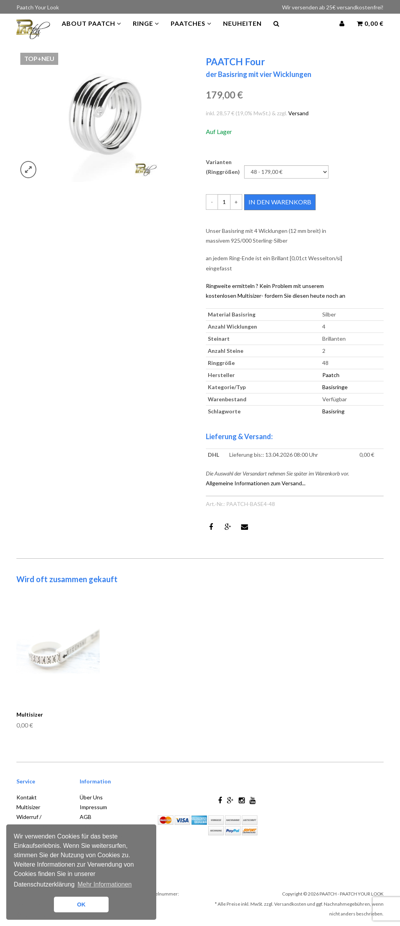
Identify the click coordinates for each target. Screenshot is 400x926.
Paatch (330, 375)
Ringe (146, 31)
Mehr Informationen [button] (104, 884)
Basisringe (335, 387)
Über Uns (91, 797)
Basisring (333, 411)
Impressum (93, 807)
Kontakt (26, 797)
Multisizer (249, 295)
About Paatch (91, 31)
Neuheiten (242, 31)
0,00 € (370, 31)
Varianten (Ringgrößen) (223, 167)
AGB (85, 816)
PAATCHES (191, 31)
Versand (298, 113)
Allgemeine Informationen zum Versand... (255, 483)
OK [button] (81, 904)
